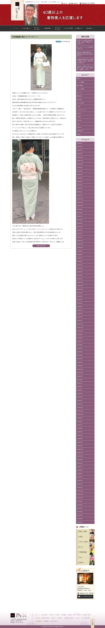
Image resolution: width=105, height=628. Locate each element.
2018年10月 (80, 456)
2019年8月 (79, 421)
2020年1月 (79, 404)
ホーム (38, 614)
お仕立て (79, 113)
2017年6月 (79, 511)
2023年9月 (79, 251)
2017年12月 (80, 491)
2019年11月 (80, 411)
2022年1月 (79, 320)
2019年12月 (80, 407)
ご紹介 (78, 106)
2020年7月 (79, 383)
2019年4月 (79, 435)
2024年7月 (79, 216)
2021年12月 (80, 324)
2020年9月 (79, 376)
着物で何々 (80, 96)
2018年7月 (79, 466)
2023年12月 (80, 240)
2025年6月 (79, 178)
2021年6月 (79, 345)
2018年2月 (79, 484)
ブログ (78, 123)
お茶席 (79, 614)
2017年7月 (79, 508)
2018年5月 (79, 473)
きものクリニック (81, 110)
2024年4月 (79, 226)
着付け (78, 78)
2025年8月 (79, 171)
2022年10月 (80, 289)
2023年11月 (80, 244)
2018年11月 (80, 452)
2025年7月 (79, 174)
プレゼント (80, 92)
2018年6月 (79, 470)
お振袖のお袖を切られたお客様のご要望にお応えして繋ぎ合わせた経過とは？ (85, 61)
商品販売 (47, 621)
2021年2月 (79, 358)
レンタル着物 (80, 82)
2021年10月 (80, 331)
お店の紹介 (45, 614)
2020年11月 (80, 369)
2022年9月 (79, 292)
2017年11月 (80, 494)
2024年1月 (79, 237)
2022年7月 (79, 299)
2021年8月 (79, 338)
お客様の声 (80, 130)
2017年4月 (79, 518)
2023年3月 (79, 272)
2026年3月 (79, 146)
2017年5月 (79, 515)
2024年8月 (79, 212)
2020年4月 (79, 393)
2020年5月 (79, 390)
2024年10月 (80, 205)
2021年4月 (79, 352)
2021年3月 (79, 355)
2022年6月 (79, 303)
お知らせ (79, 127)
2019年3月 (79, 438)
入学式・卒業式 (87, 614)
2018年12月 (80, 449)
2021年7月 (79, 341)
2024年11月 (80, 202)
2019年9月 (79, 418)
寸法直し (79, 116)
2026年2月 (79, 150)
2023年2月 (79, 275)
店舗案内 (64, 614)
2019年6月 (79, 428)
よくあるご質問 (86, 618)
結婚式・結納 (72, 614)
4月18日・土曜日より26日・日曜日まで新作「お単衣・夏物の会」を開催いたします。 (85, 68)
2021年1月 (79, 362)
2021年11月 (80, 327)
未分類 (78, 134)
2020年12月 (80, 365)
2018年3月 (79, 480)
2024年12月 (80, 199)
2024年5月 (79, 223)
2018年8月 (79, 463)
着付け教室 (80, 85)
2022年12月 (80, 282)
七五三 (53, 618)
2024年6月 (79, 219)
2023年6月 (79, 261)
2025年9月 (79, 167)
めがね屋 (79, 99)
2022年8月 (79, 296)
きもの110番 (80, 103)
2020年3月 (79, 397)
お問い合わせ (54, 621)
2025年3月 (79, 188)
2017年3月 (79, 522)
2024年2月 (79, 233)
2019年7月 (79, 424)
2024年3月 (79, 230)
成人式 (38, 618)
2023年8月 (79, 254)
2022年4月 (79, 310)
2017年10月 (80, 497)
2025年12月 (80, 157)
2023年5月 (79, 265)
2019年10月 (80, 414)
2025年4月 (79, 185)
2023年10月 (80, 247)
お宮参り (60, 618)
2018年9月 (79, 459)
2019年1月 (79, 445)
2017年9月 (79, 501)
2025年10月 (80, 164)
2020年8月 (79, 379)
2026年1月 (79, 153)
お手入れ (79, 120)
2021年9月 (79, 334)
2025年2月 (79, 192)
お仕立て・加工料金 (54, 614)
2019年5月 (79, 431)
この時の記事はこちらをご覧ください (37, 229)
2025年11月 (80, 160)
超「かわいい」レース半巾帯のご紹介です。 (85, 48)
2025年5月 (79, 181)
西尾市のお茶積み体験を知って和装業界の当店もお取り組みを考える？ (85, 54)
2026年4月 (79, 143)
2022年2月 (79, 317)
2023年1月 (79, 279)
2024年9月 (79, 209)
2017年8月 (79, 504)
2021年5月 (79, 348)
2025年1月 (79, 195)
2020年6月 (79, 386)
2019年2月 (79, 442)
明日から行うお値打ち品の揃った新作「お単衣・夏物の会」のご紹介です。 (85, 42)
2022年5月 (79, 306)
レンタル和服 (80, 89)
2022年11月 (80, 285)
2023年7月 (79, 258)
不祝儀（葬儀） (46, 618)
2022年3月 (79, 313)
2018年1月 (79, 487)
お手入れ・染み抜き (69, 618)
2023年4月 (79, 268)
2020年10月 (80, 372)
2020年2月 (79, 400)
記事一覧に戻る (41, 245)
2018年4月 (79, 477)
